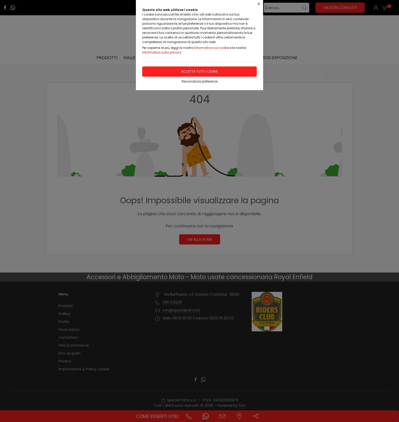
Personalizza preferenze (200, 81)
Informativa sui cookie (211, 48)
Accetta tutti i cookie (199, 71)
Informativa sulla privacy (161, 52)
